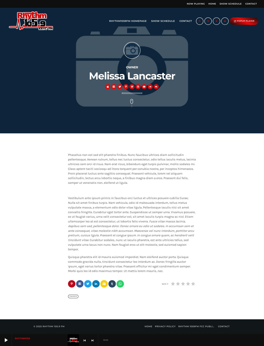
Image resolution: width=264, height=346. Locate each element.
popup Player (244, 21)
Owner (73, 296)
